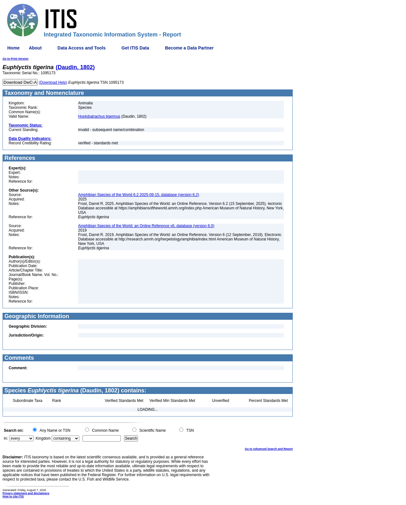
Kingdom (43, 438)
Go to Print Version (16, 58)
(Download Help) (53, 82)
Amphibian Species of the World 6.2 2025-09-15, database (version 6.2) (138, 195)
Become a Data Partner (189, 47)
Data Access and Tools (81, 47)
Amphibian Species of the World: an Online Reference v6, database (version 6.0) (146, 226)
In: (6, 438)
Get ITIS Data (135, 47)
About (35, 47)
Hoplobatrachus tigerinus (99, 116)
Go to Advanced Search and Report (269, 448)
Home (13, 47)
